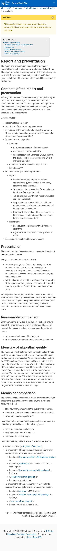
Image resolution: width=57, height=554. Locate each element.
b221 (9, 8)
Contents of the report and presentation (19, 45)
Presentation (9, 47)
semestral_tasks (47, 8)
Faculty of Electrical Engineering (21, 534)
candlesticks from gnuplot (23, 477)
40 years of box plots (32, 446)
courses (18, 8)
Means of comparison (12, 54)
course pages (23, 27)
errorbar (23, 491)
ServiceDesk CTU (34, 537)
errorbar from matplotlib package (34, 494)
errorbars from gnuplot (21, 501)
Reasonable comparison (13, 49)
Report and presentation (11, 42)
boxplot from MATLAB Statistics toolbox (37, 457)
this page (8, 30)
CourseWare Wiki (14, 3)
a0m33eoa (31, 8)
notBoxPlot (24, 463)
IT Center (49, 531)
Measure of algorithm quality (15, 51)
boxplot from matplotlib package (34, 470)
